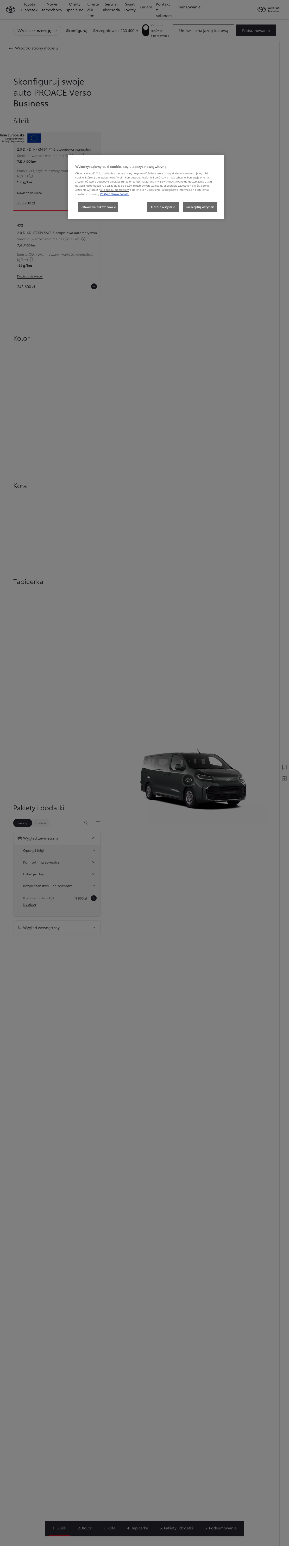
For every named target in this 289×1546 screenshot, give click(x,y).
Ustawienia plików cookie (98, 207)
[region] (146, 187)
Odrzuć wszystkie (163, 207)
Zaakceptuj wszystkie (200, 207)
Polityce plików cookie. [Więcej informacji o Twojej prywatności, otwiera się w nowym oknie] (114, 194)
